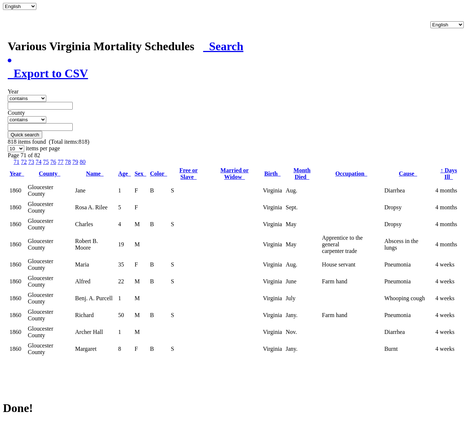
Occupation (351, 173)
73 (31, 162)
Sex (140, 173)
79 (75, 162)
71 (16, 162)
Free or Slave (188, 173)
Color (158, 173)
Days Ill (448, 173)
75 (46, 162)
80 (83, 162)
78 (68, 162)
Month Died (301, 173)
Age (124, 173)
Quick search (25, 134)
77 (61, 162)
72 (24, 162)
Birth (272, 173)
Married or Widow (234, 173)
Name (95, 173)
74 (38, 162)
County (50, 173)
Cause (408, 173)
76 (53, 162)
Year (17, 173)
